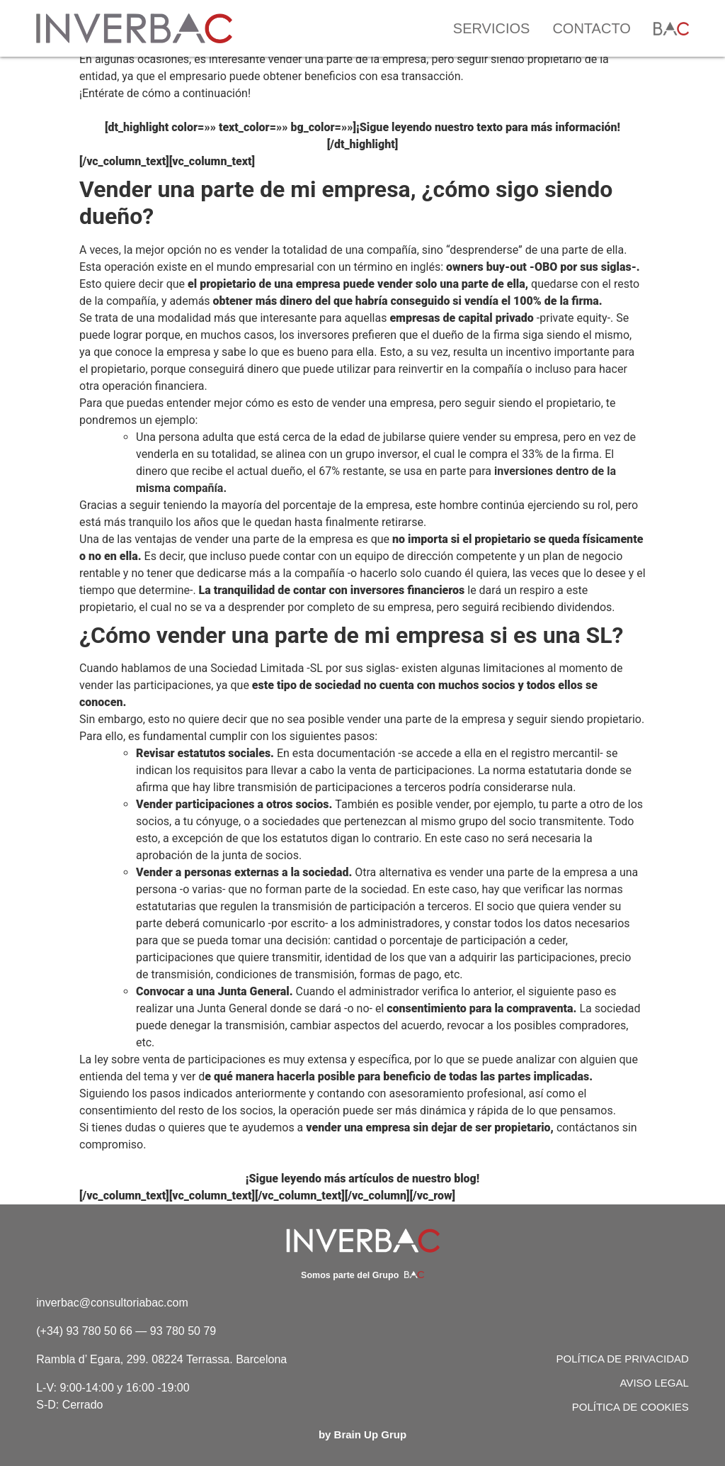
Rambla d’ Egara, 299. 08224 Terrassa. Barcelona (161, 1359)
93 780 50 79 (183, 1331)
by (362, 1434)
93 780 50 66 (99, 1331)
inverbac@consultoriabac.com (112, 1303)
